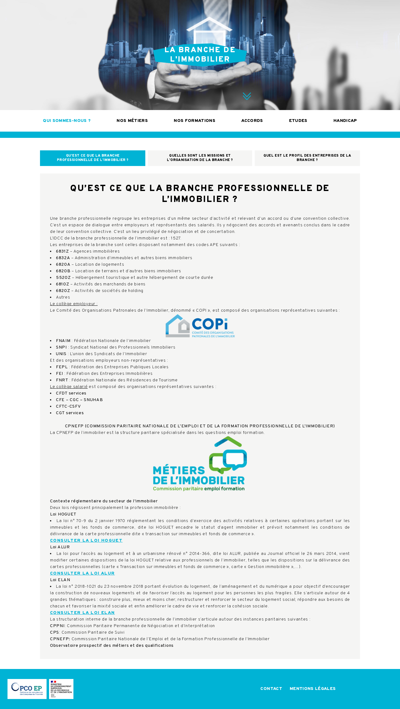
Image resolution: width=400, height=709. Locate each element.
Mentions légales (313, 688)
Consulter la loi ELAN (82, 613)
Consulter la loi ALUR (82, 573)
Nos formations (194, 120)
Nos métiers (132, 120)
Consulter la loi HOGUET (86, 540)
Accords (252, 120)
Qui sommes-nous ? (67, 120)
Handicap (345, 120)
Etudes (298, 120)
